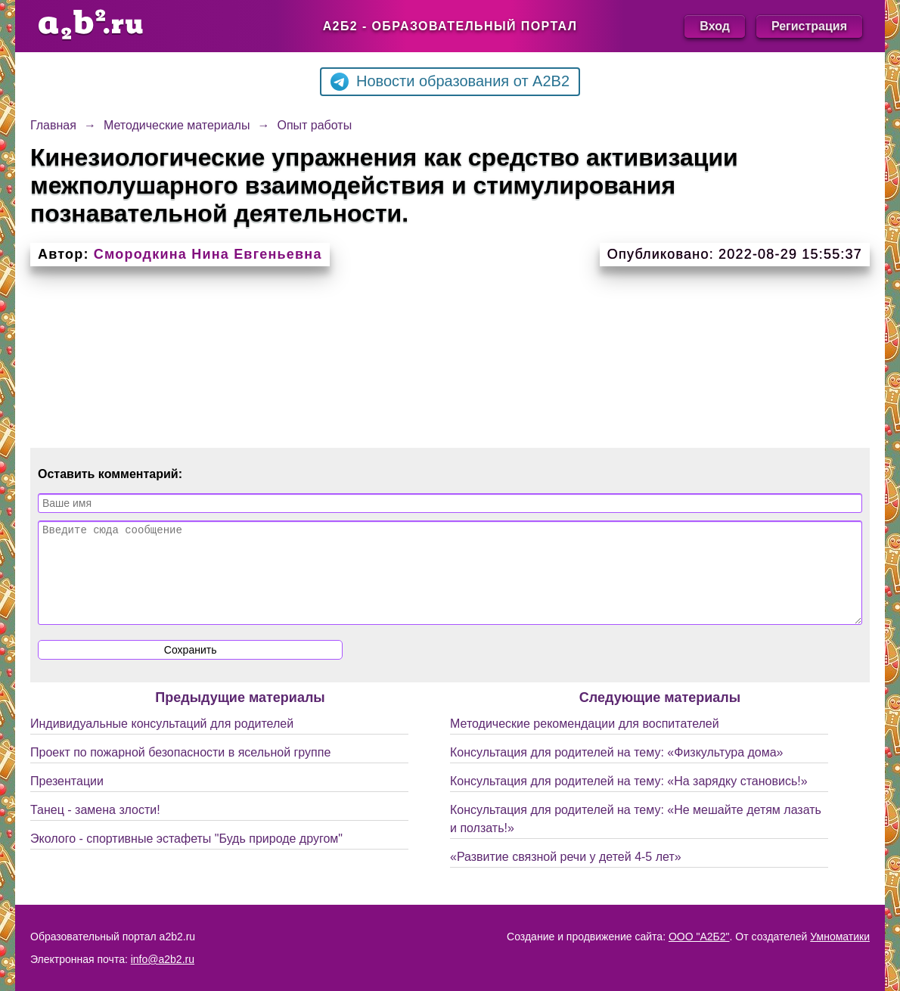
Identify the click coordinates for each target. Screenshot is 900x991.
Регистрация (809, 26)
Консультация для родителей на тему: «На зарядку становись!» (629, 799)
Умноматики (840, 936)
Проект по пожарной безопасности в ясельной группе (180, 770)
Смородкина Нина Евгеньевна (208, 254)
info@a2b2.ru (162, 959)
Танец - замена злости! (95, 828)
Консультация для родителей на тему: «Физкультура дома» (617, 770)
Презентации (67, 799)
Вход (715, 26)
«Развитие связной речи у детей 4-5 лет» (565, 874)
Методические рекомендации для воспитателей (584, 741)
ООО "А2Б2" (699, 936)
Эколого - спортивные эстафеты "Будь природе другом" (186, 856)
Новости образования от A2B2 (450, 82)
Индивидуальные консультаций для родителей (161, 741)
